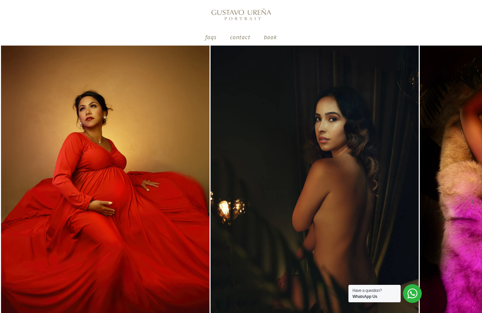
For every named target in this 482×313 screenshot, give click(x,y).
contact (240, 37)
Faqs (211, 37)
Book (270, 37)
